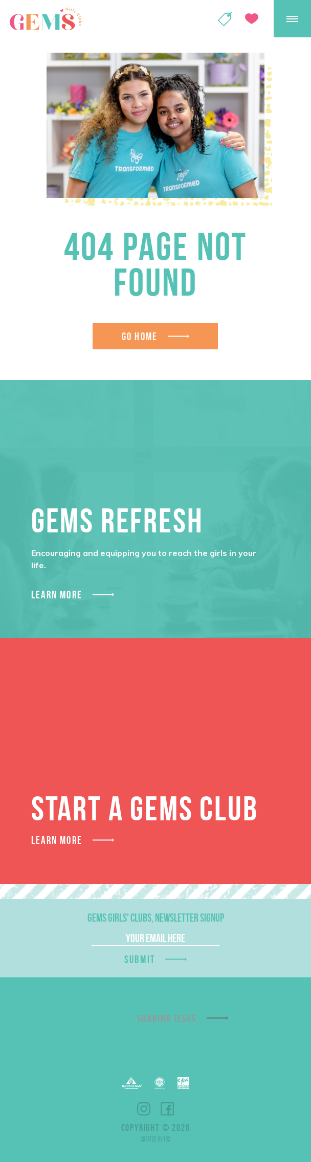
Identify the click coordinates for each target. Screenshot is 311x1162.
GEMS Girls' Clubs (45, 19)
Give (251, 19)
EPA (183, 1083)
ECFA (159, 1083)
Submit (139, 959)
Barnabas (132, 1083)
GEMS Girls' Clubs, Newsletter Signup (155, 917)
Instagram (143, 1108)
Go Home (140, 336)
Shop (225, 19)
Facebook (167, 1108)
